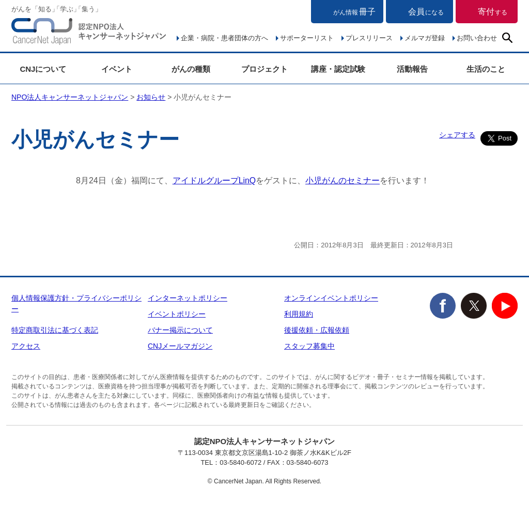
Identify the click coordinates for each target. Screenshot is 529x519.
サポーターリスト (307, 38)
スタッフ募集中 (309, 346)
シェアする (457, 135)
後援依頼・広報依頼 (316, 330)
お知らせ (150, 97)
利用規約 (298, 314)
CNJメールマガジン (180, 346)
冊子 (354, 11)
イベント (116, 69)
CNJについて (43, 69)
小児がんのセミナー (343, 180)
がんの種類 (191, 69)
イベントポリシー (177, 314)
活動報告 (412, 69)
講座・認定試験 (338, 69)
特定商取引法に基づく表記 (54, 330)
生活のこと (485, 69)
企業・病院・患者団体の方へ (224, 38)
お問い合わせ (477, 38)
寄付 (492, 11)
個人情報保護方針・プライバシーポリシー (76, 303)
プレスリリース (369, 38)
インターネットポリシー (187, 298)
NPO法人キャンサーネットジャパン (88, 33)
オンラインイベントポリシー (331, 298)
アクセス (25, 346)
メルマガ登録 (424, 38)
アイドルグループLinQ (214, 180)
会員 (426, 11)
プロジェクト (264, 69)
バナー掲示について (180, 330)
